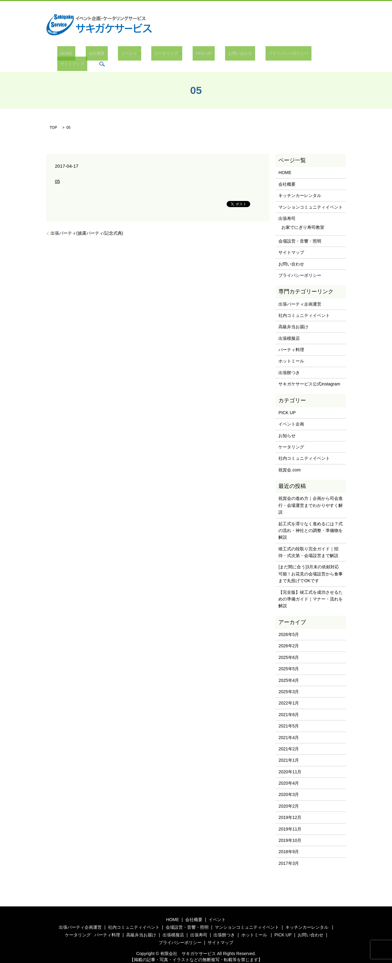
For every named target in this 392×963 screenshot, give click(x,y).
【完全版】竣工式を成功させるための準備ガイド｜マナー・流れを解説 (310, 590)
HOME (70, 55)
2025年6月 (288, 648)
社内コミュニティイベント (304, 306)
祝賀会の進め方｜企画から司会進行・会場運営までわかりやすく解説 (310, 496)
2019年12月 (289, 808)
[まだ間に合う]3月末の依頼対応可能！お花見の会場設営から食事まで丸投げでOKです (310, 565)
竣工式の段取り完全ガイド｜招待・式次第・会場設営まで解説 (308, 543)
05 (57, 172)
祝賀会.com (289, 460)
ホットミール (291, 352)
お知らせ (287, 426)
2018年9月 (288, 842)
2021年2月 (288, 739)
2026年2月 (288, 636)
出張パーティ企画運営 (299, 294)
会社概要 (94, 55)
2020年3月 (288, 785)
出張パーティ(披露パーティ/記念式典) (87, 224)
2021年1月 (288, 751)
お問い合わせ (219, 55)
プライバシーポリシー (261, 55)
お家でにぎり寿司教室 (302, 218)
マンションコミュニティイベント (310, 197)
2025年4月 (288, 671)
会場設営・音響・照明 (299, 231)
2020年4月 (288, 774)
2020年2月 (288, 796)
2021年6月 (288, 705)
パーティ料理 (291, 340)
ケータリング (154, 55)
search (329, 54)
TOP (53, 118)
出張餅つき (289, 363)
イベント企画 (291, 414)
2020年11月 (289, 762)
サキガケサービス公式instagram (309, 374)
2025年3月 (288, 682)
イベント (120, 55)
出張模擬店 (289, 329)
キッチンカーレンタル (299, 186)
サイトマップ (303, 55)
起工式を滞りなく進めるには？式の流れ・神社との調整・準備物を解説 (310, 521)
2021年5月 (288, 716)
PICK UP (188, 55)
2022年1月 (288, 693)
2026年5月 (288, 625)
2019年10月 (289, 831)
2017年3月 (288, 854)
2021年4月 (288, 728)
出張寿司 (287, 209)
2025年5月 (288, 659)
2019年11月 (289, 819)
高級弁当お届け (293, 317)
